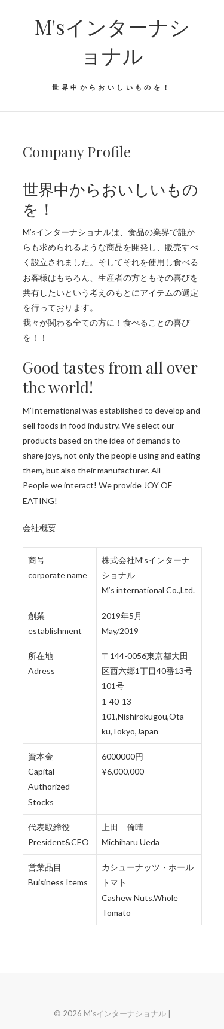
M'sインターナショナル (112, 41)
